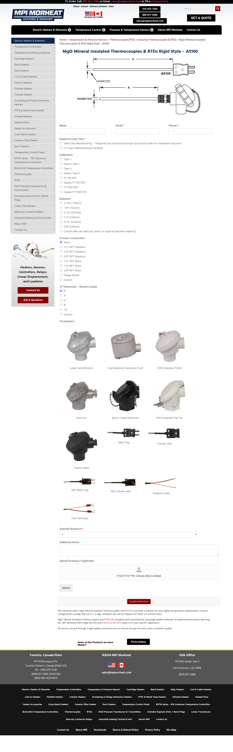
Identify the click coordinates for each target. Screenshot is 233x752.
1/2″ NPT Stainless (75, 247)
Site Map (171, 730)
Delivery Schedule (99, 7)
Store (112, 7)
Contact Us (161, 719)
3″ (65, 291)
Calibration (66, 154)
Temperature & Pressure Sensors (88, 40)
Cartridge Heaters (135, 689)
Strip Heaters (177, 689)
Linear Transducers (201, 712)
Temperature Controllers (68, 689)
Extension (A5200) (111, 622)
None (67, 242)
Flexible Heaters (55, 697)
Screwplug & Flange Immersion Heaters (112, 697)
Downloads (100, 730)
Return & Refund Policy (126, 730)
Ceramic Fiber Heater (85, 704)
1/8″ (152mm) (71, 207)
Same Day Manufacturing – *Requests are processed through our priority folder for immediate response (122, 143)
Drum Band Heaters (58, 704)
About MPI (144, 719)
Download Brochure (139, 601)
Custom (68, 279)
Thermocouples (72, 712)
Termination (66, 321)
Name (63, 125)
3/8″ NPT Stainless (75, 256)
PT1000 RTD (71, 187)
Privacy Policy (152, 730)
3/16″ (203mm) (72, 212)
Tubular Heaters (77, 697)
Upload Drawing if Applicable (76, 560)
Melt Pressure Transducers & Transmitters (120, 712)
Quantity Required (71, 528)
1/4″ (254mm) (71, 217)
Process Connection (72, 238)
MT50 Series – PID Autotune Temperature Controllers (183, 704)
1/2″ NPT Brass (73, 261)
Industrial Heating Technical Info (115, 719)
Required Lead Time (72, 139)
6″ (65, 300)
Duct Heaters (109, 704)
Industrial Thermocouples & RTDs (157, 40)
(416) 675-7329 (48, 670)
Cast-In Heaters (32, 697)
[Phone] (184, 131)
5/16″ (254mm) (72, 222)
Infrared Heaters (180, 697)
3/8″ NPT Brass (73, 270)
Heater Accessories (32, 704)
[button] (52, 30)
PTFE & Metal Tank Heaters (152, 697)
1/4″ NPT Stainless (75, 251)
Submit (66, 587)
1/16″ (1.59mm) (72, 203)
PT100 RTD (70, 178)
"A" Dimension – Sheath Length (78, 286)
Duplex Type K (72, 173)
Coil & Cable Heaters (200, 689)
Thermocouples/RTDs (122, 40)
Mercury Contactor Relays (79, 719)
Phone (173, 125)
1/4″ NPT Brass (73, 265)
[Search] (217, 8)
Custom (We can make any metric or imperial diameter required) (99, 231)
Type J (67, 159)
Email (120, 125)
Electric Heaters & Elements (36, 689)
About (76, 7)
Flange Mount (71, 275)
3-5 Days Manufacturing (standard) (83, 148)
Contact (84, 7)
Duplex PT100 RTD (74, 182)
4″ (65, 295)
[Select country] (172, 131)
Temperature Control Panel (136, 704)
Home (63, 40)
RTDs (89, 712)
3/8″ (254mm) (71, 226)
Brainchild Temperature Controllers (40, 712)
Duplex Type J (72, 163)
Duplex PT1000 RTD (75, 192)
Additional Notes (69, 542)
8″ (65, 305)
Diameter (65, 198)
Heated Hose (201, 697)
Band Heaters (157, 689)
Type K (68, 168)
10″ (65, 309)
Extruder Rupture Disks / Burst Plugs (166, 712)
